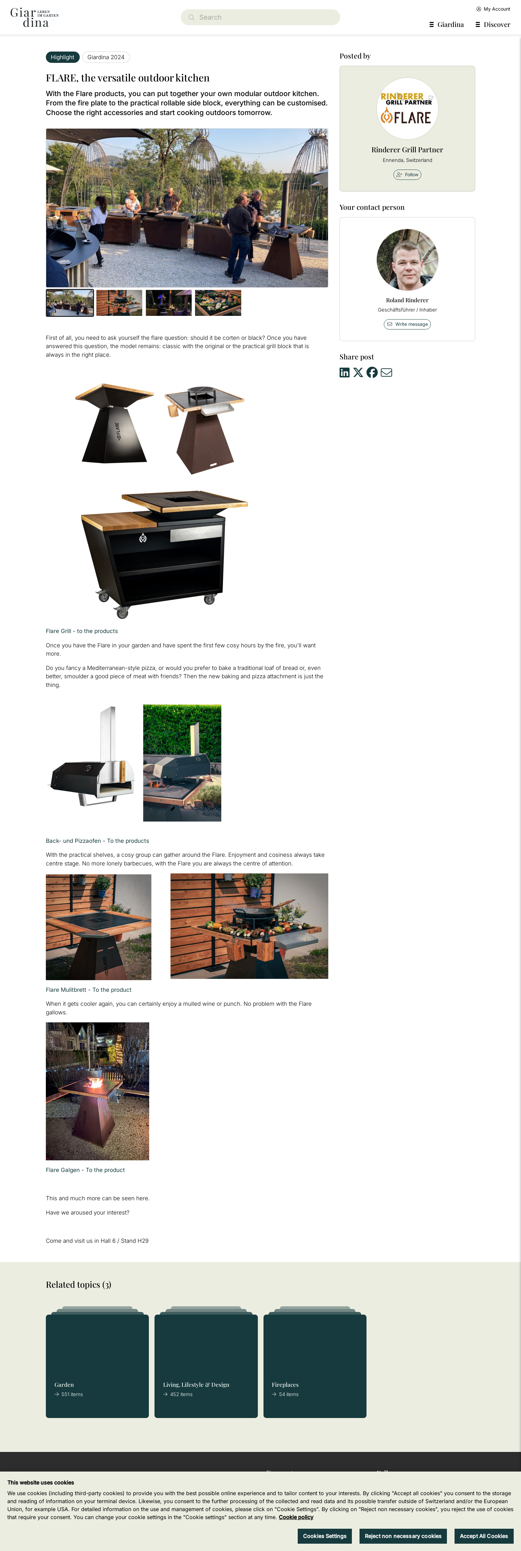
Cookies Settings (325, 1536)
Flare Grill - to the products (82, 631)
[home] (34, 17)
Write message (407, 324)
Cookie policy (296, 1517)
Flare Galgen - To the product (85, 1170)
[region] (260, 1511)
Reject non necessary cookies (403, 1536)
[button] (70, 303)
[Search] (260, 17)
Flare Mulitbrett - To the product (89, 989)
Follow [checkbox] (407, 174)
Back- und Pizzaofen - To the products (97, 841)
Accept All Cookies (484, 1536)
